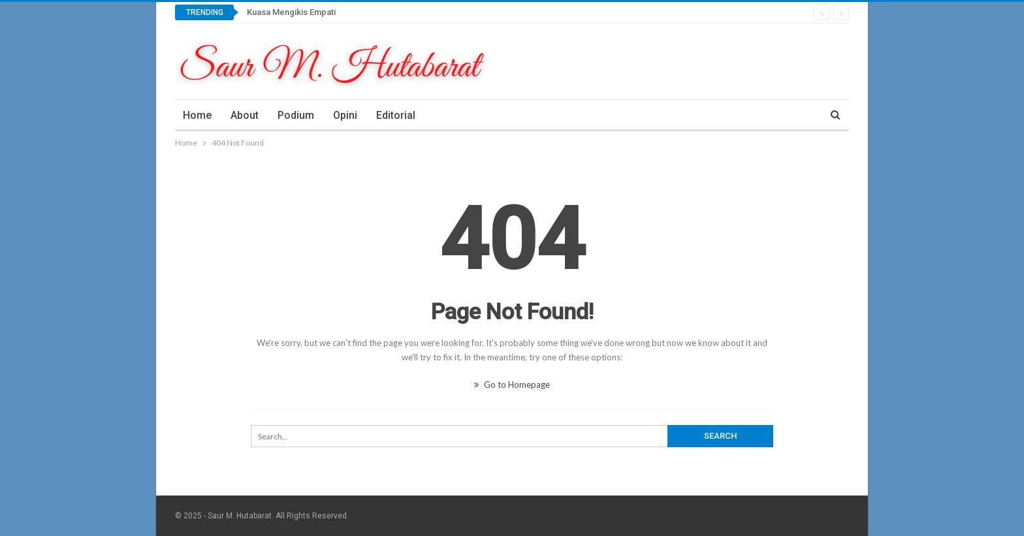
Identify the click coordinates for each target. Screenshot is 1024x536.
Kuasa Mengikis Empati (291, 12)
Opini (345, 115)
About (245, 115)
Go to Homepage (512, 384)
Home (197, 115)
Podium (296, 115)
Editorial (395, 115)
